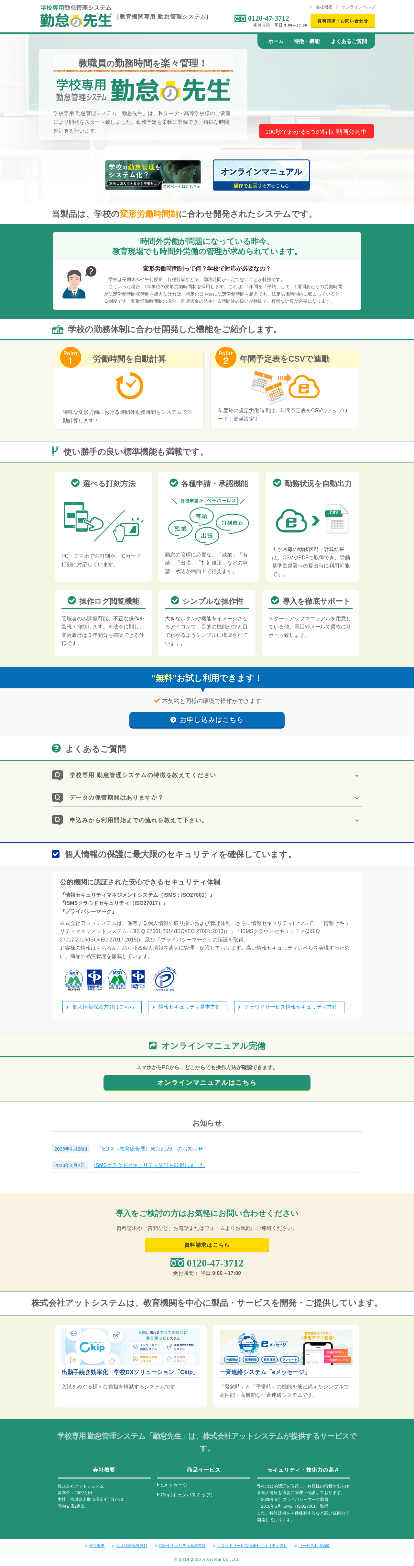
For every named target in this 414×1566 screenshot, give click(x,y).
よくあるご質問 (349, 41)
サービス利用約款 (314, 1545)
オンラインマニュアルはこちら (207, 1082)
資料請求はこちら (207, 1245)
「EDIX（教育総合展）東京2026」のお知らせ (150, 1148)
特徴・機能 (307, 41)
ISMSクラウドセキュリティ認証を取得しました (149, 1165)
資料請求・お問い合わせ (342, 20)
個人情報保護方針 (131, 1545)
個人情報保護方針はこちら (103, 1007)
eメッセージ (174, 1485)
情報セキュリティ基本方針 (189, 1007)
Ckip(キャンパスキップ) (186, 1494)
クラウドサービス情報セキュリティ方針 (290, 1007)
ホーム (276, 41)
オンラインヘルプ (358, 7)
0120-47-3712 (268, 18)
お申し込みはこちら (212, 719)
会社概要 (324, 7)
